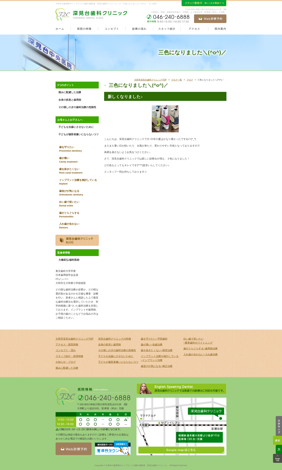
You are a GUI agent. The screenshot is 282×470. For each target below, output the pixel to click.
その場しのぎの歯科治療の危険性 (77, 107)
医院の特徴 (84, 28)
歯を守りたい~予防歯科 (154, 338)
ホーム (60, 28)
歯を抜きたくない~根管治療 (156, 350)
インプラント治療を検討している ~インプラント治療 (160, 358)
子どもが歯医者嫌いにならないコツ (78, 134)
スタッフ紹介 (167, 28)
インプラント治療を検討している (79, 182)
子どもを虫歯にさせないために (76, 127)
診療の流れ (139, 28)
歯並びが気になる (79, 193)
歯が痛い (79, 160)
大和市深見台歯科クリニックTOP (150, 80)
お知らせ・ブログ (66, 362)
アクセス (194, 28)
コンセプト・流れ (66, 350)
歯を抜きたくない (79, 171)
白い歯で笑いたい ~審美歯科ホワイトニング (198, 340)
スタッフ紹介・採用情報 (69, 356)
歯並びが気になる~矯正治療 (156, 366)
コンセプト (112, 28)
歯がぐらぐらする (79, 215)
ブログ (190, 80)
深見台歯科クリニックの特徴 (114, 338)
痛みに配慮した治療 (69, 92)
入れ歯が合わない (79, 226)
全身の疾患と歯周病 (69, 99)
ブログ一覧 (176, 80)
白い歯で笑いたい (79, 204)
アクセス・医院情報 (67, 344)
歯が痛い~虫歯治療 (151, 344)
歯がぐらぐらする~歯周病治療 (200, 348)
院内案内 (220, 28)
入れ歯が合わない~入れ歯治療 (200, 354)
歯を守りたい (79, 149)
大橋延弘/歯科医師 (68, 259)
